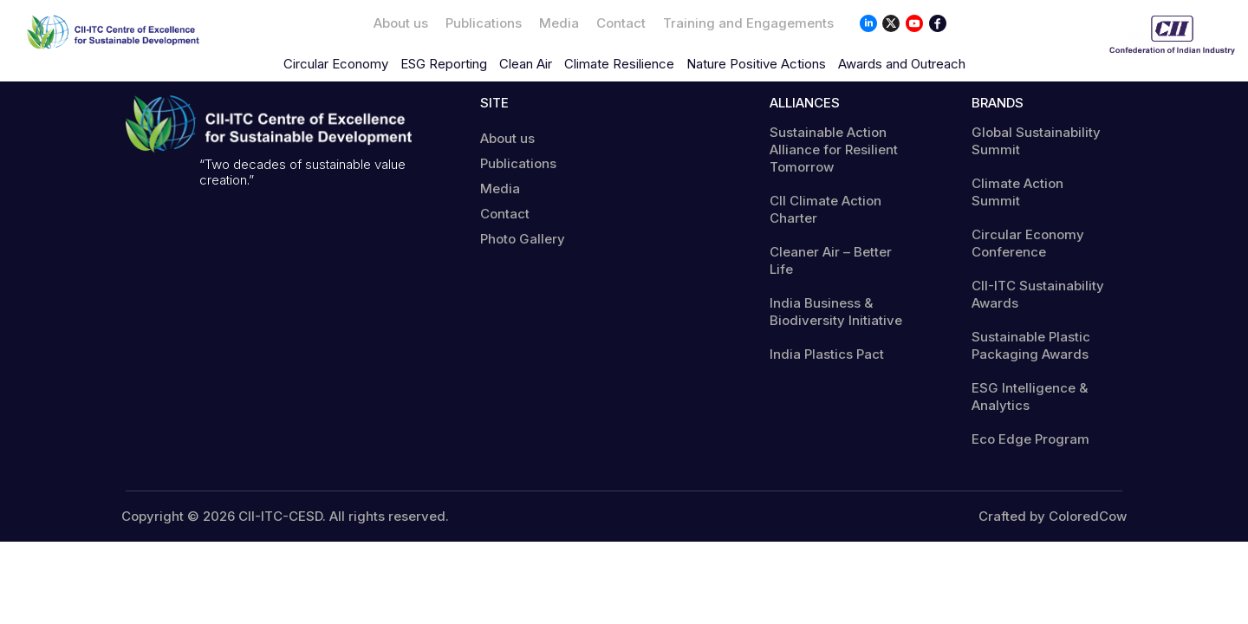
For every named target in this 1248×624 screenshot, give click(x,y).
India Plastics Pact (827, 354)
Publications (483, 23)
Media (559, 23)
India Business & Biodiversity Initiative (836, 311)
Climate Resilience (619, 63)
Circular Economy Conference (1028, 243)
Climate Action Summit (1017, 192)
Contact (621, 23)
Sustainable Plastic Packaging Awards (1031, 345)
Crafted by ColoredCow (1052, 516)
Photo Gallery (522, 239)
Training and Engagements (748, 23)
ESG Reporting (443, 63)
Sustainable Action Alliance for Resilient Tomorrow (834, 149)
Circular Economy (335, 63)
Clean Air (525, 63)
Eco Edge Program (1030, 439)
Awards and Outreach (901, 63)
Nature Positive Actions (756, 63)
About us (401, 23)
